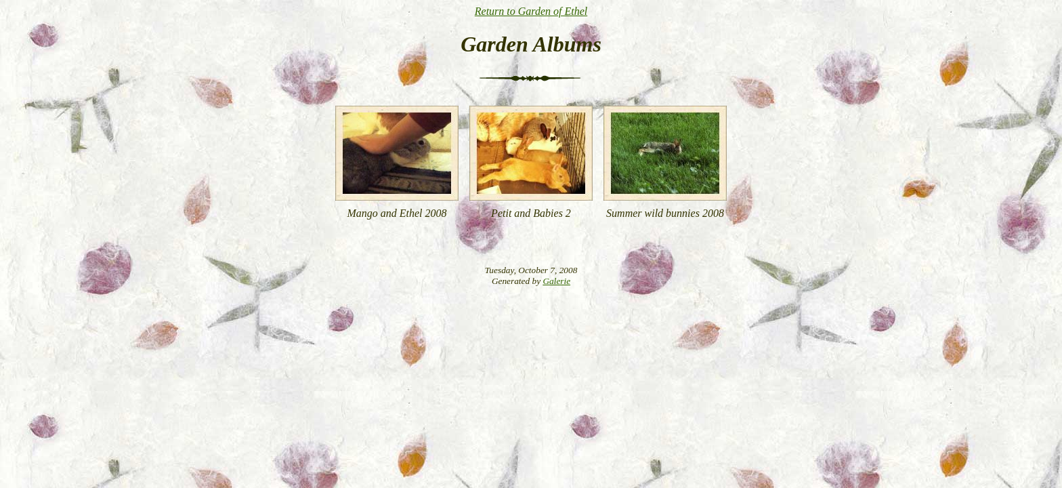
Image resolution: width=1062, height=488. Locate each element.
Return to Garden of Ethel (531, 11)
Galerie (556, 281)
